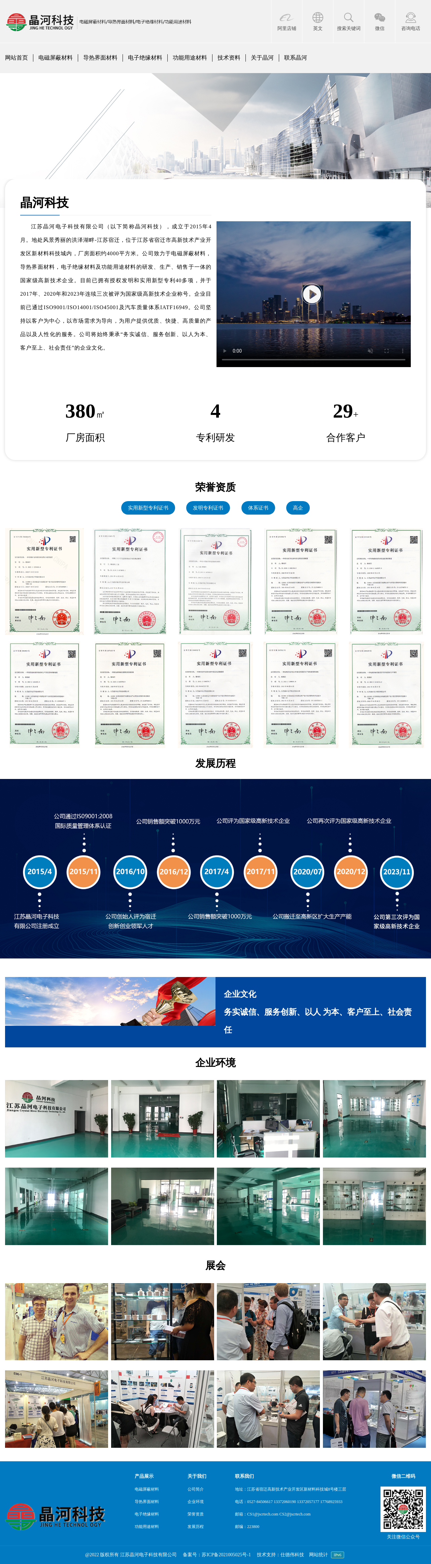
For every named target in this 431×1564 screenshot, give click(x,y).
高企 (298, 508)
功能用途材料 (190, 58)
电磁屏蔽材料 (55, 58)
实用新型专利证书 (148, 508)
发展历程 (196, 1526)
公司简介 (196, 1489)
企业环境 (196, 1501)
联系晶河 (295, 58)
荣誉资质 (196, 1514)
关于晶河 (262, 58)
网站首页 (16, 58)
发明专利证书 (208, 508)
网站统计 (318, 1554)
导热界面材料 (100, 58)
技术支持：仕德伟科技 (280, 1554)
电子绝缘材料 (145, 58)
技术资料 (229, 58)
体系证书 (258, 508)
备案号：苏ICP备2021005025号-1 (217, 1554)
